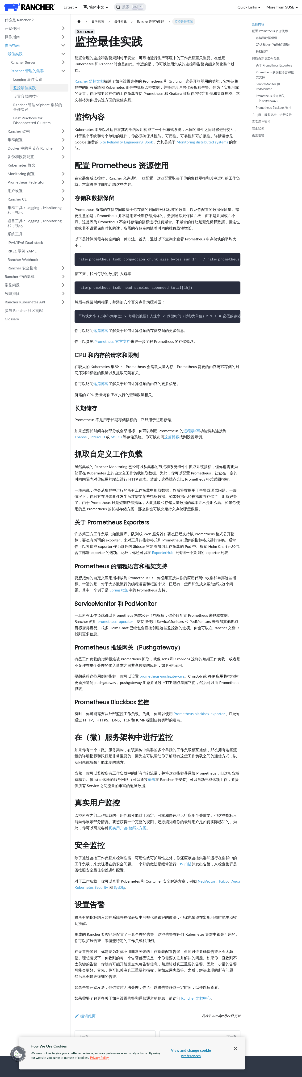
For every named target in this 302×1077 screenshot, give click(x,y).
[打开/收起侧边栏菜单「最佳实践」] (63, 54)
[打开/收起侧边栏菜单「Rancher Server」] (63, 62)
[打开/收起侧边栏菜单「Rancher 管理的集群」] (63, 71)
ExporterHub (162, 552)
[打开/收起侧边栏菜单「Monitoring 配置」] (63, 173)
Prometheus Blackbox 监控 (273, 107)
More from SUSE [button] (280, 7)
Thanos (81, 437)
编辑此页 (85, 1016)
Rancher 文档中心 (196, 998)
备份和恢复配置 (21, 156)
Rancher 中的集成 (19, 276)
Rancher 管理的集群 (27, 70)
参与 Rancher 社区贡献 (24, 310)
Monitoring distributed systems (202, 142)
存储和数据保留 (266, 38)
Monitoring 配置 (21, 173)
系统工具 (15, 234)
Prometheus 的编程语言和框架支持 (275, 74)
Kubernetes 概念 (21, 165)
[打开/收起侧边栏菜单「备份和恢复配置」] (63, 156)
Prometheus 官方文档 (112, 341)
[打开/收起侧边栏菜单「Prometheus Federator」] (63, 182)
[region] (132, 1053)
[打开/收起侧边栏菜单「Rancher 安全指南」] (63, 268)
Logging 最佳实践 (27, 79)
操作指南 (12, 36)
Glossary (12, 319)
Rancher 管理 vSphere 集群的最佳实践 (37, 107)
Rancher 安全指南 (22, 268)
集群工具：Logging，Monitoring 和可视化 (35, 209)
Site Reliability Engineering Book (126, 142)
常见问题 (12, 285)
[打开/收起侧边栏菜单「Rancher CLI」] (63, 199)
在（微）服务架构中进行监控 (272, 115)
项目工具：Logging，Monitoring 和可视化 (35, 223)
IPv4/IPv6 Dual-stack (25, 242)
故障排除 (12, 293)
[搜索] (130, 7)
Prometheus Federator (26, 182)
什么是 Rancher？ (19, 19)
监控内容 (258, 24)
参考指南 (12, 45)
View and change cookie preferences (191, 1053)
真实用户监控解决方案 (127, 828)
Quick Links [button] (247, 7)
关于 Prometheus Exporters (274, 65)
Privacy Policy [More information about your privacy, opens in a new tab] (99, 1058)
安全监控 (258, 128)
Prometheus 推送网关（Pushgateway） (270, 98)
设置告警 (258, 135)
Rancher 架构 (19, 131)
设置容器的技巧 (26, 96)
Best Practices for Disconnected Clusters (31, 120)
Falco (223, 881)
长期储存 (262, 51)
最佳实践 (15, 53)
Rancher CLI (18, 199)
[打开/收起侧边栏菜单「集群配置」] (63, 139)
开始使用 (12, 28)
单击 (151, 779)
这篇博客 (101, 330)
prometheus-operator (115, 621)
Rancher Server (23, 62)
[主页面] (79, 21)
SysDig (119, 887)
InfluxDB (97, 437)
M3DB (116, 437)
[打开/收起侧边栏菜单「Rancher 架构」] (63, 131)
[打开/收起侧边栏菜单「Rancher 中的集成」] (63, 276)
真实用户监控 (261, 121)
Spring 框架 (118, 590)
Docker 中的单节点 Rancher (31, 148)
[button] (18, 1054)
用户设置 (15, 190)
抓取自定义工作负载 (266, 58)
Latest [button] (68, 7)
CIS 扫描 (184, 864)
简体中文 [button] (93, 7)
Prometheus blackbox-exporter (199, 713)
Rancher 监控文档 (89, 81)
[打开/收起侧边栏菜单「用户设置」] (63, 190)
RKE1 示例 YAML (22, 251)
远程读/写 (191, 430)
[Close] (235, 1048)
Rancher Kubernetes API (25, 302)
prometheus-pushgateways (162, 676)
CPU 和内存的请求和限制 (273, 44)
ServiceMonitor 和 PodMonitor (268, 86)
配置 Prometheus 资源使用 (270, 31)
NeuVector (206, 881)
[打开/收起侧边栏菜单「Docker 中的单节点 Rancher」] (63, 148)
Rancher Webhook (23, 259)
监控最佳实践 (24, 87)
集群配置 (15, 139)
